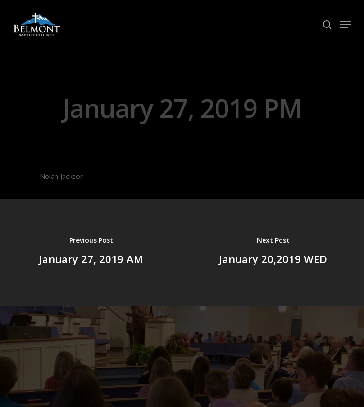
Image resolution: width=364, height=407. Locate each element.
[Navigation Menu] (345, 24)
